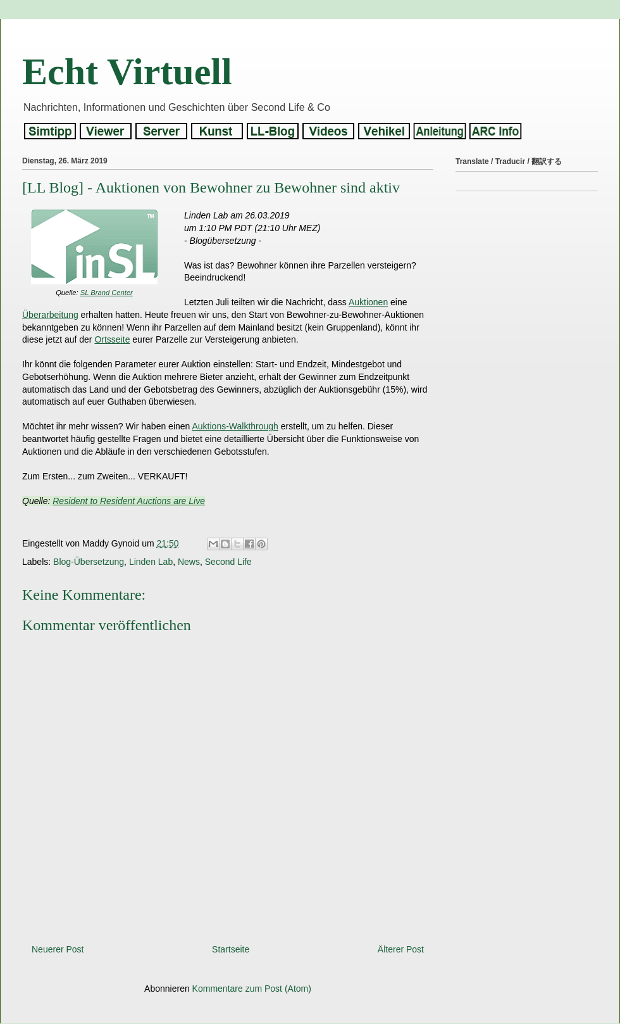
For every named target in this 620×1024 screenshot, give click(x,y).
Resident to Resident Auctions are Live (129, 501)
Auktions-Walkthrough (235, 426)
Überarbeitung (50, 315)
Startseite (230, 949)
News (189, 562)
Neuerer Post (58, 949)
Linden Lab (151, 562)
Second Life (228, 562)
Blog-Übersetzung (88, 562)
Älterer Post (401, 949)
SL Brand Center (106, 292)
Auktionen (368, 302)
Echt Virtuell (127, 71)
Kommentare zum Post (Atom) (251, 988)
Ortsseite (112, 339)
